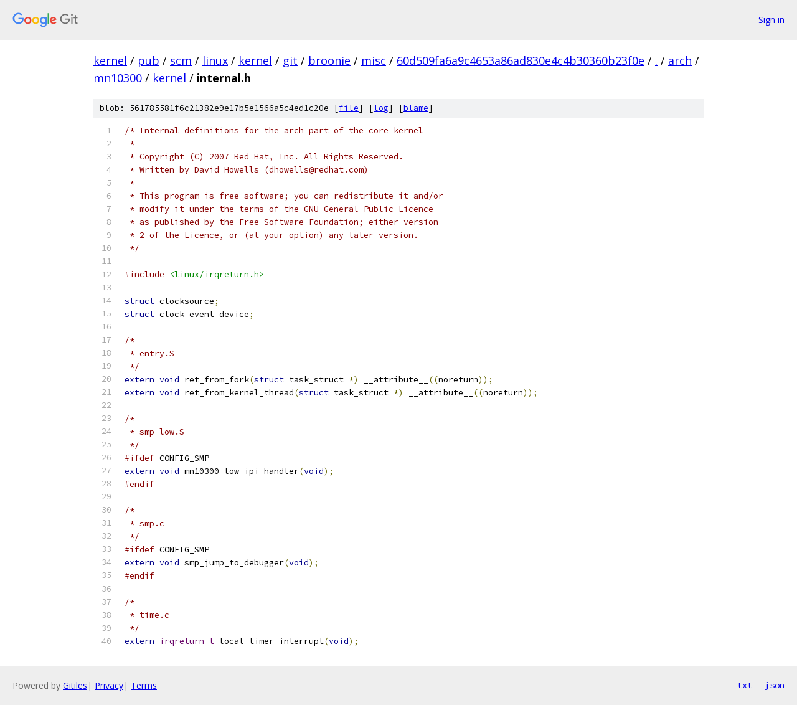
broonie (329, 60)
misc (373, 60)
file (349, 108)
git (290, 60)
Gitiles (75, 685)
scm (181, 60)
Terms (144, 685)
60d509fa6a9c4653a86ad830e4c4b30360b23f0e (520, 60)
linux (215, 60)
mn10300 (117, 77)
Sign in (771, 20)
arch (680, 60)
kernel (110, 60)
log (381, 108)
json (775, 685)
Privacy (109, 685)
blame (415, 108)
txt (744, 685)
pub (148, 60)
